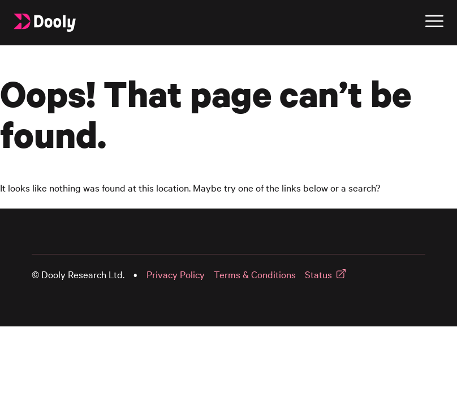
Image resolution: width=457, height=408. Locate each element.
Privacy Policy (175, 274)
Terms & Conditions (255, 274)
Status (318, 274)
